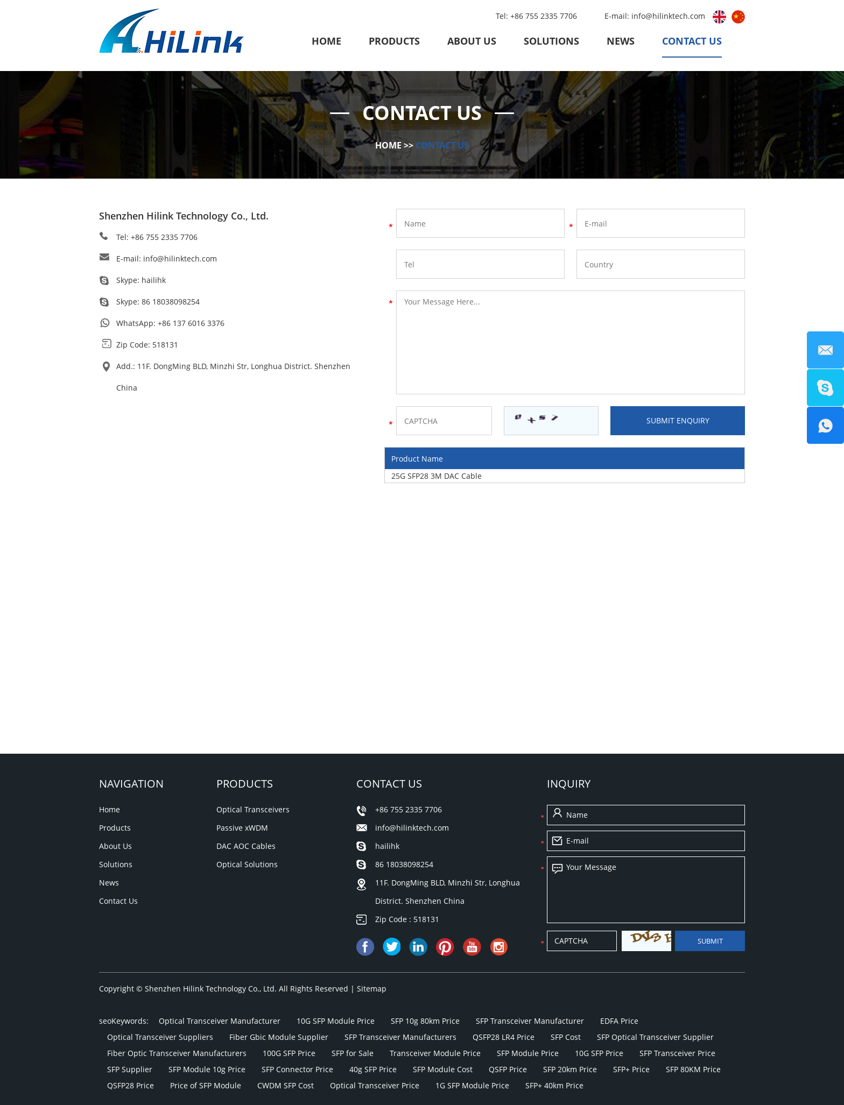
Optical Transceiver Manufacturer (219, 1021)
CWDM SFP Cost (285, 1085)
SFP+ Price (631, 1069)
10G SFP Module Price (336, 1021)
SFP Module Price (528, 1053)
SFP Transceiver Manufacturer (530, 1021)
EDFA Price (619, 1021)
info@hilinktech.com (669, 16)
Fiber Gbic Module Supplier (278, 1037)
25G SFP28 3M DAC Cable (436, 476)
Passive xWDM (242, 828)
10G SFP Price (599, 1053)
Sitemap (371, 988)
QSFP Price (508, 1069)
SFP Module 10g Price (206, 1069)
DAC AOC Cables (246, 846)
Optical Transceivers (253, 809)
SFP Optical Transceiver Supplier (655, 1037)
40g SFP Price (373, 1069)
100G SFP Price (289, 1053)
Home (326, 40)
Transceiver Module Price (435, 1053)
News (621, 40)
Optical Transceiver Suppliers (160, 1037)
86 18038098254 (171, 301)
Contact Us (692, 40)
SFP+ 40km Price (554, 1085)
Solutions (551, 40)
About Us (471, 40)
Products (394, 40)
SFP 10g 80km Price (425, 1021)
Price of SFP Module (205, 1085)
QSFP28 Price (130, 1085)
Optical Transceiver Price (374, 1085)
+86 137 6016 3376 (191, 323)
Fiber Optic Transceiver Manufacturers (177, 1053)
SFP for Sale (353, 1053)
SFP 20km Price (570, 1069)
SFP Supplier (129, 1069)
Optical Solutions (247, 864)
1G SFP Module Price (472, 1085)
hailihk (154, 280)
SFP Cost (566, 1037)
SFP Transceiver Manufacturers (400, 1037)
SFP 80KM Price (693, 1069)
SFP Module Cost (443, 1069)
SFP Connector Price (297, 1069)
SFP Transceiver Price (677, 1053)
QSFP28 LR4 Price (503, 1037)
